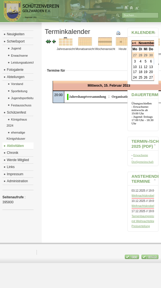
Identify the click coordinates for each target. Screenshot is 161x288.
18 (140, 72)
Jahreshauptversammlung (87, 97)
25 (140, 77)
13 (151, 67)
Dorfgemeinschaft (143, 161)
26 (145, 77)
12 (145, 67)
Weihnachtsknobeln (144, 195)
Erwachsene (140, 155)
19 (145, 72)
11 (140, 67)
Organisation (121, 97)
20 (151, 72)
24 (135, 77)
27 (151, 77)
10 (135, 67)
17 (135, 72)
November (147, 43)
